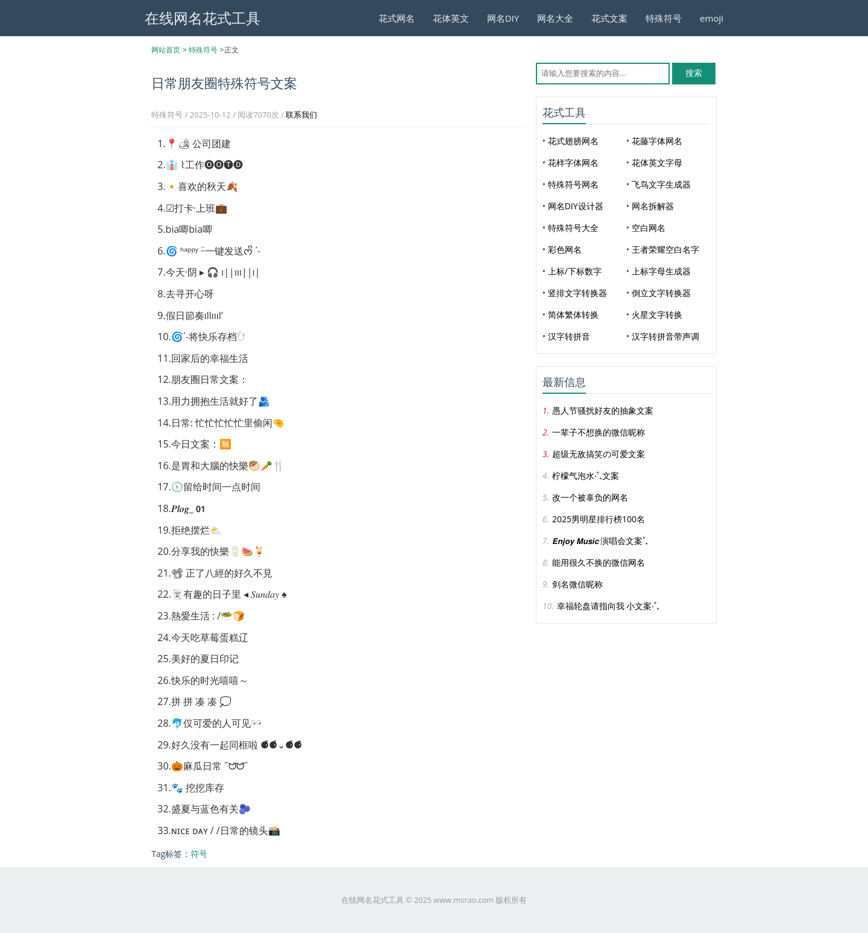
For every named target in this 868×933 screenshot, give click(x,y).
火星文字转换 (657, 314)
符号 (198, 853)
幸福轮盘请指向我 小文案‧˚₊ (608, 606)
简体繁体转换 (573, 314)
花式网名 (397, 18)
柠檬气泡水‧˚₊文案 (585, 475)
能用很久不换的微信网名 (598, 562)
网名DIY (503, 18)
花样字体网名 (573, 162)
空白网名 (648, 227)
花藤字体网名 (657, 141)
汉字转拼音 (569, 336)
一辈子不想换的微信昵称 (598, 432)
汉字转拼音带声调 (665, 336)
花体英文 (451, 18)
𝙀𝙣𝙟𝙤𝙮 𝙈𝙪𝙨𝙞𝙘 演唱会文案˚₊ (600, 540)
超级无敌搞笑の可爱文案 (598, 454)
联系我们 (301, 114)
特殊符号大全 (573, 227)
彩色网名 (565, 249)
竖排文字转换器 (577, 293)
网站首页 (165, 50)
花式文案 (609, 18)
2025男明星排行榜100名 (598, 519)
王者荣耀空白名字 (665, 249)
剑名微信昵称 (577, 584)
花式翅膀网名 (573, 141)
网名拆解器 (653, 206)
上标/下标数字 (575, 271)
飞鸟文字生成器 (661, 184)
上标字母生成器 (661, 271)
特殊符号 (664, 18)
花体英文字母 (657, 162)
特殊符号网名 (573, 184)
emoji (711, 18)
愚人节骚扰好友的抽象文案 (602, 410)
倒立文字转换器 (661, 293)
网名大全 (555, 18)
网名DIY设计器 (575, 206)
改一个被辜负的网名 (590, 497)
